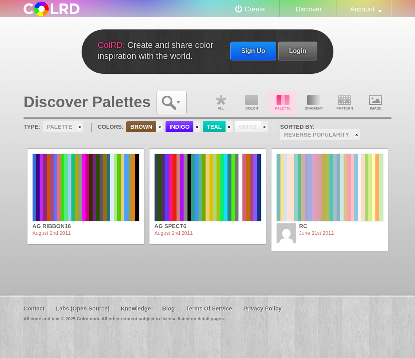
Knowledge (136, 308)
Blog (168, 308)
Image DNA (375, 102)
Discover (308, 9)
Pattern (344, 102)
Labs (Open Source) (82, 308)
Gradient (313, 102)
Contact (34, 308)
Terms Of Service (209, 308)
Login (297, 50)
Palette (282, 102)
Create (255, 9)
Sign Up (253, 50)
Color (251, 102)
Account (362, 9)
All (221, 102)
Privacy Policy (262, 308)
